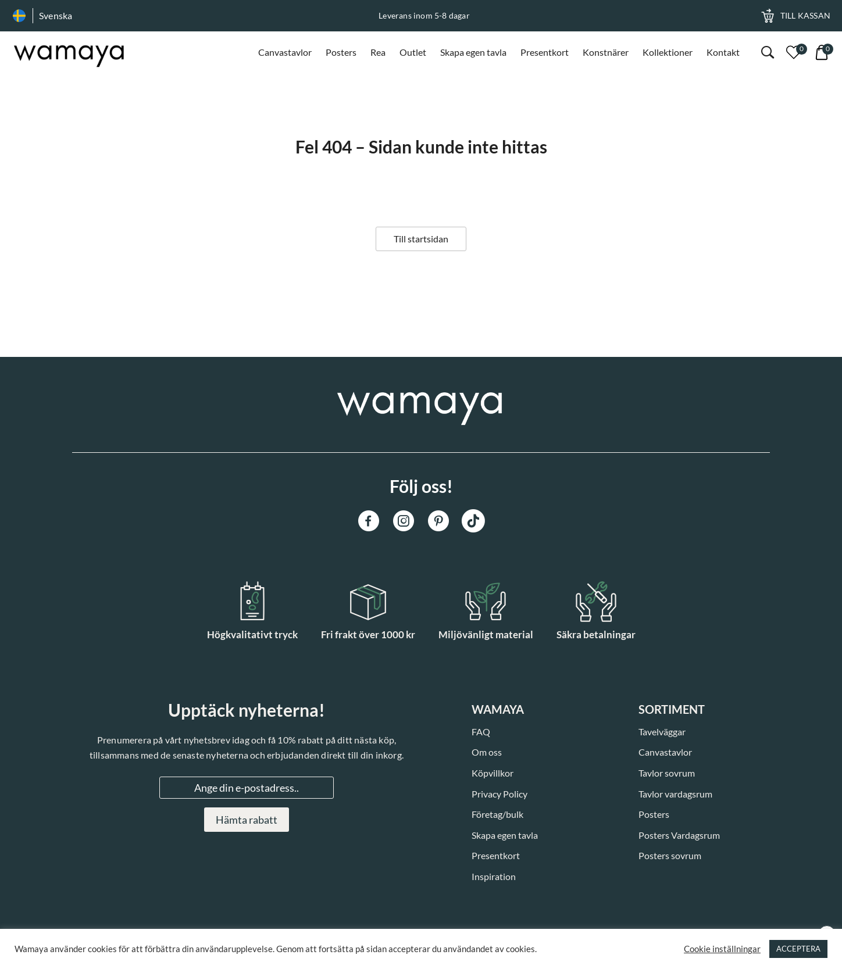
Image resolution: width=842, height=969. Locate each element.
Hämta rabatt (246, 819)
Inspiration (494, 876)
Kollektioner (668, 52)
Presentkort (544, 52)
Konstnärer (606, 52)
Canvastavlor (285, 52)
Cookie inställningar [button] (722, 949)
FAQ (481, 731)
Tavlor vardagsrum (675, 793)
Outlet (412, 52)
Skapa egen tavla (473, 52)
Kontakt (723, 52)
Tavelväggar (662, 731)
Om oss (487, 751)
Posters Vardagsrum (679, 835)
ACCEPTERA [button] (798, 948)
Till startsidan (421, 238)
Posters (341, 52)
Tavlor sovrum (666, 772)
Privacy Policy (499, 793)
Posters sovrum (669, 855)
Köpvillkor (492, 772)
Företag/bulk (497, 814)
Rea (378, 52)
